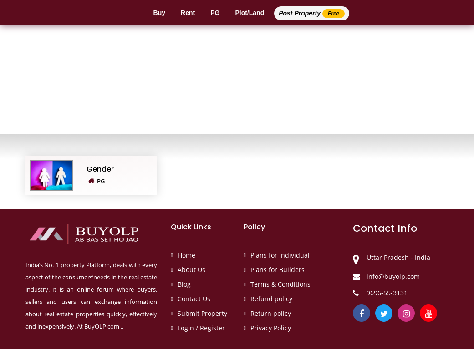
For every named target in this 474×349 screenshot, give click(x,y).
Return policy (270, 313)
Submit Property (202, 313)
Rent (188, 12)
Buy (159, 12)
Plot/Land (249, 12)
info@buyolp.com (393, 276)
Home (186, 255)
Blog (184, 284)
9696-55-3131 (387, 292)
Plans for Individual (280, 255)
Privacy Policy (270, 328)
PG (214, 12)
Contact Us (194, 298)
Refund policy (271, 298)
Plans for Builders (277, 269)
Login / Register (201, 328)
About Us (191, 269)
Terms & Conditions (280, 284)
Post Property (312, 13)
